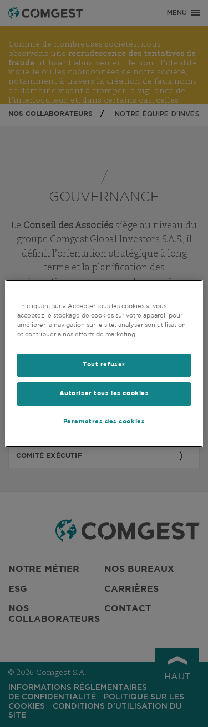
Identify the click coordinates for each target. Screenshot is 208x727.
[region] (103, 363)
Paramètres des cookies (104, 421)
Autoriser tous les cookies (104, 393)
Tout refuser (104, 364)
